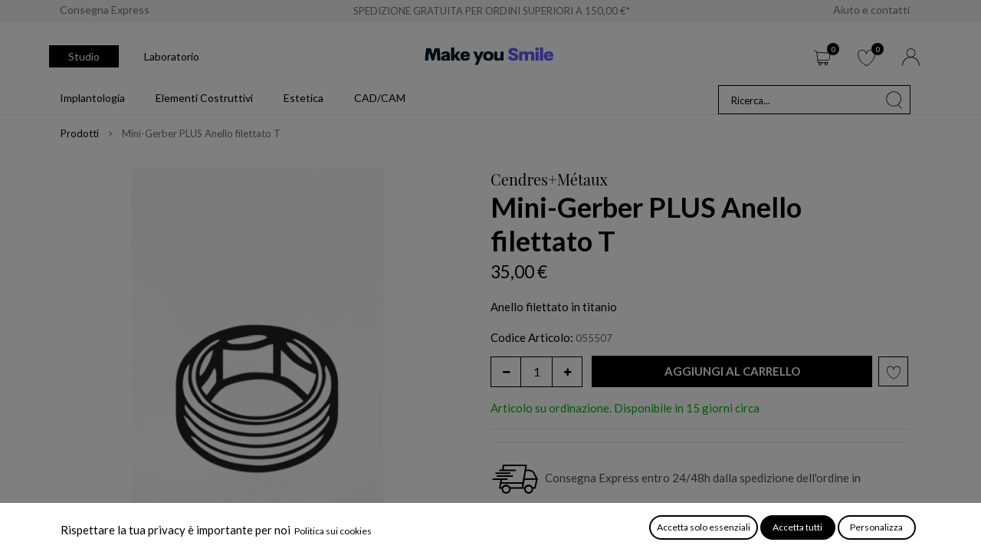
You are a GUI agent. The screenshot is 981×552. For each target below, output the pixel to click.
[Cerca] (894, 99)
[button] (732, 371)
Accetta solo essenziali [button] (703, 527)
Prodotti (80, 133)
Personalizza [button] (876, 527)
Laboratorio (171, 56)
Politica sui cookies (333, 531)
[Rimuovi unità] (505, 371)
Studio (84, 56)
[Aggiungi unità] (567, 371)
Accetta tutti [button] (797, 527)
